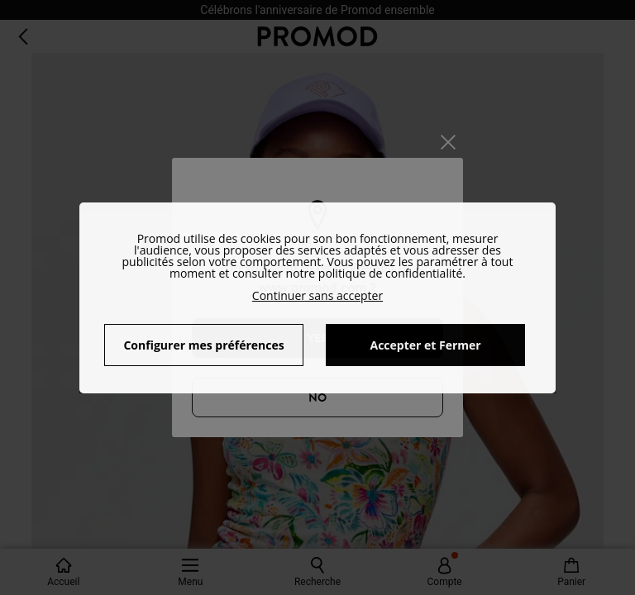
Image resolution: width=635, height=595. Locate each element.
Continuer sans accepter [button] (317, 295)
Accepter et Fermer (425, 345)
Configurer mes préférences (203, 345)
